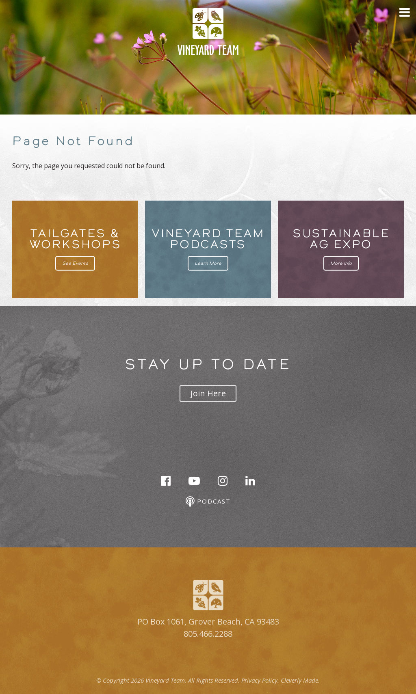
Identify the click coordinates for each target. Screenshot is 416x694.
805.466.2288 (208, 633)
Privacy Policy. (260, 680)
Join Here (208, 393)
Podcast (208, 502)
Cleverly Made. (300, 680)
